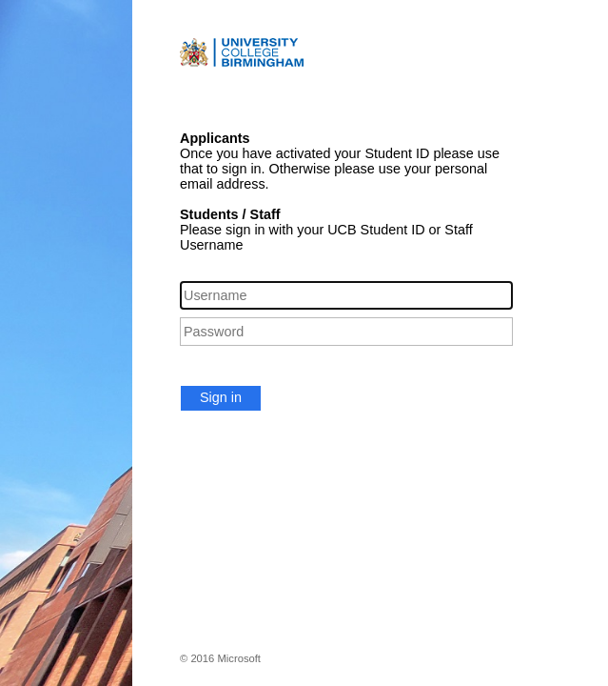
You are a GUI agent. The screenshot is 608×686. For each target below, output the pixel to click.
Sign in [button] (221, 397)
